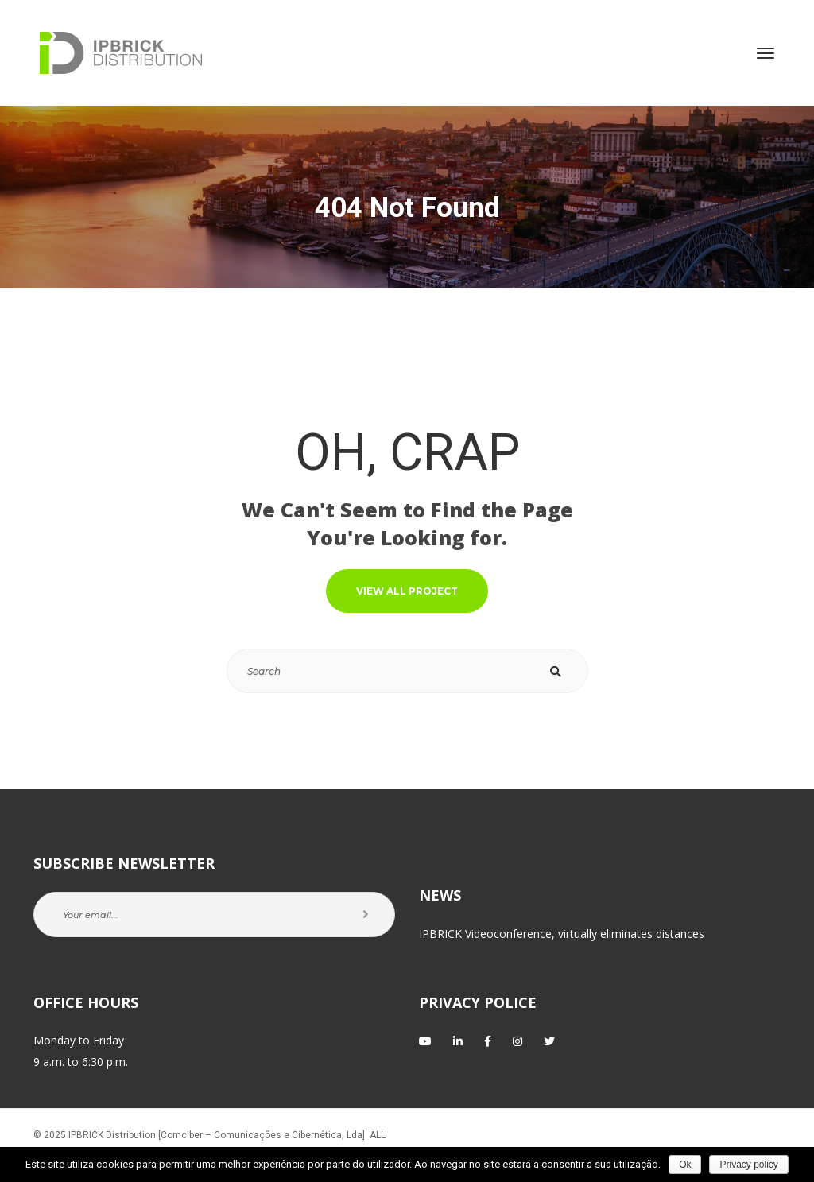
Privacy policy (748, 1164)
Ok (685, 1164)
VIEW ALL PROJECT (407, 591)
